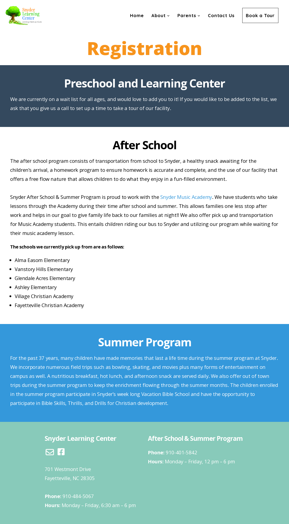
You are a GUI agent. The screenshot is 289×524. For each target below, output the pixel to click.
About (160, 15)
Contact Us (221, 15)
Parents (188, 15)
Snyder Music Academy (186, 196)
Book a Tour (260, 15)
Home (137, 15)
